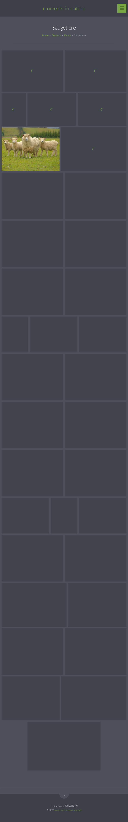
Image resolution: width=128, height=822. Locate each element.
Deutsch (56, 35)
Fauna (67, 35)
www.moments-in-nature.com (68, 809)
